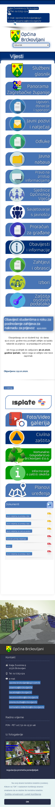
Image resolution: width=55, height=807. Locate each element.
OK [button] (27, 802)
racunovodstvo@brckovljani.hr (23, 697)
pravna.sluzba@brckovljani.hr (23, 702)
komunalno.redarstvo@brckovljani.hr (26, 707)
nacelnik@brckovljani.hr (20, 692)
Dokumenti (12, 504)
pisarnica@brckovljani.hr (28, 21)
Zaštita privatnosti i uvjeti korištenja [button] (23, 794)
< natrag (8, 388)
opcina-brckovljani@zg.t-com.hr (24, 683)
